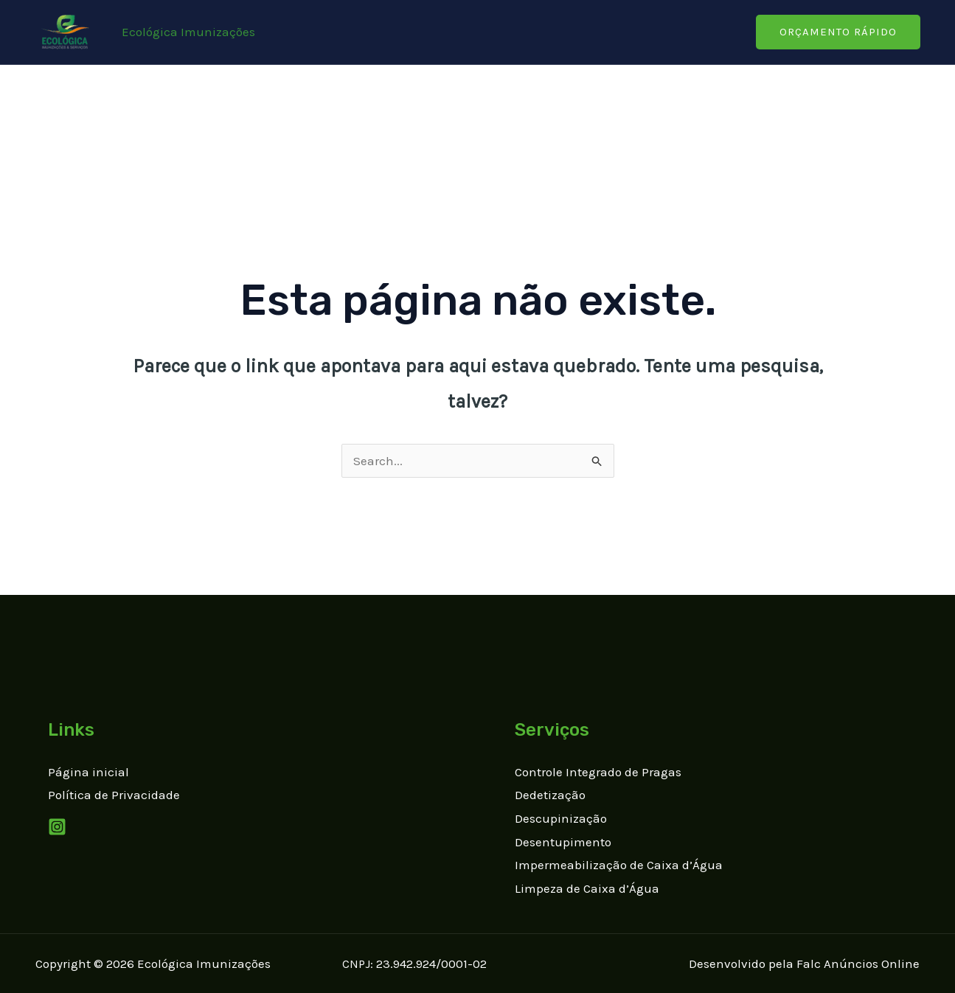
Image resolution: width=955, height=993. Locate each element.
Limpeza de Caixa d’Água (587, 888)
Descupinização (561, 818)
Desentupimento (563, 842)
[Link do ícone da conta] (188, 32)
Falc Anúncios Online (858, 963)
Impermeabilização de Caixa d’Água (619, 864)
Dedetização (550, 794)
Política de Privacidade (114, 794)
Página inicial (88, 771)
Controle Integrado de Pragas (598, 771)
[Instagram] (57, 827)
